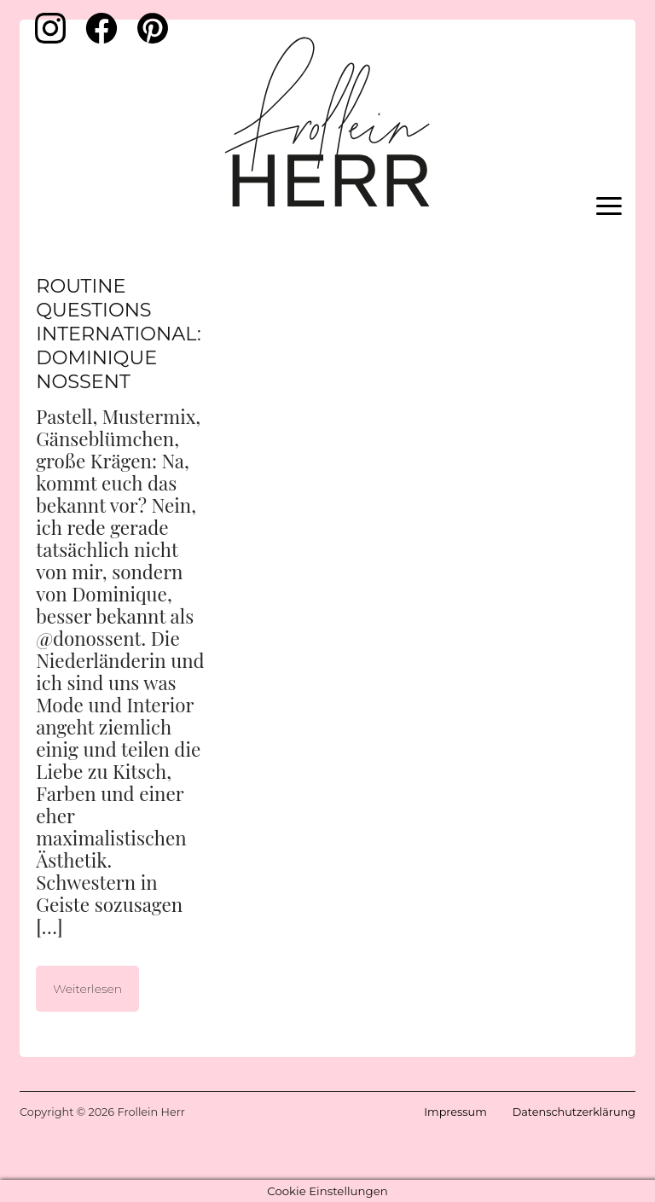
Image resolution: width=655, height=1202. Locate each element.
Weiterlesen (87, 988)
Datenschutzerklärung (574, 1112)
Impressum (455, 1112)
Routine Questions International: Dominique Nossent (118, 333)
